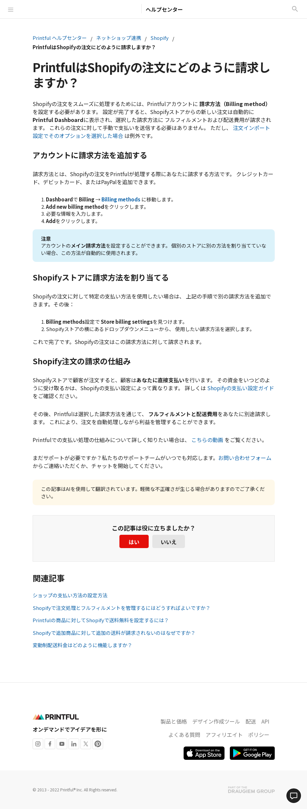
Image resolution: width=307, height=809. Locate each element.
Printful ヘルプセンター (60, 37)
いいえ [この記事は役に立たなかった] (169, 542)
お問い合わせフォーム (244, 458)
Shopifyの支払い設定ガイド (240, 388)
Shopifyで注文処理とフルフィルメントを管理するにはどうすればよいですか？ (122, 607)
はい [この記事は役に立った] (134, 542)
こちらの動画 (207, 440)
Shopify (159, 37)
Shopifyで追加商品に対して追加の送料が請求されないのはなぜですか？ (114, 632)
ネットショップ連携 (118, 37)
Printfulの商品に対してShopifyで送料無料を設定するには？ (101, 620)
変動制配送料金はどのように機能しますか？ (82, 644)
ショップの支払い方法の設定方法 (70, 595)
